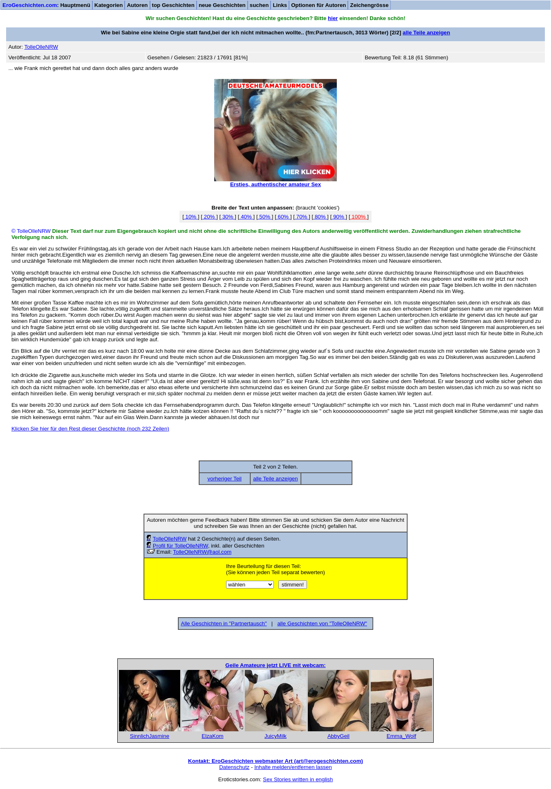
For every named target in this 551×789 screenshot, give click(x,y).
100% (358, 217)
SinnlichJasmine (149, 736)
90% (338, 217)
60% (283, 217)
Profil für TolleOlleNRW (180, 546)
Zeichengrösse (369, 5)
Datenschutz (234, 767)
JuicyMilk (275, 736)
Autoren (137, 5)
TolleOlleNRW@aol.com (202, 552)
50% (265, 217)
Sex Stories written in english (298, 779)
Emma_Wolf (401, 736)
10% (191, 217)
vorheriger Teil (225, 479)
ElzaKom (212, 736)
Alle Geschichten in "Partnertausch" (224, 623)
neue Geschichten (222, 5)
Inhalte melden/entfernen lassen (293, 767)
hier (333, 18)
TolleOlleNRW (170, 539)
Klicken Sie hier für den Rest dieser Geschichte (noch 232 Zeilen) (90, 429)
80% (320, 217)
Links (280, 5)
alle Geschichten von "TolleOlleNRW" (322, 623)
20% (209, 217)
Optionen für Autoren (318, 5)
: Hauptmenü (46, 5)
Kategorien (108, 5)
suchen (259, 5)
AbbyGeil (338, 736)
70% (302, 217)
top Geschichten (173, 5)
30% (228, 217)
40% (246, 217)
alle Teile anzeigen (426, 32)
